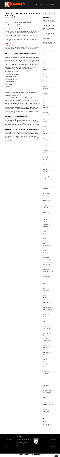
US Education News (47, 390)
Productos (47, 4)
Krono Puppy (53, 444)
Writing (44, 402)
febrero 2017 (45, 74)
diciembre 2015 (46, 107)
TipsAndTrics (45, 373)
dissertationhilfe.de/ (8, 43)
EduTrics (45, 285)
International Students (47, 314)
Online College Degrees (47, 326)
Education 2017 (46, 252)
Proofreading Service (47, 333)
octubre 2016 (45, 83)
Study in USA (45, 354)
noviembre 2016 (46, 81)
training (44, 380)
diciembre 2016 (46, 79)
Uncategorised (46, 385)
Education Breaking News (48, 259)
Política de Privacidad (8, 439)
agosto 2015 (45, 117)
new (44, 321)
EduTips (44, 283)
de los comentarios (47, 424)
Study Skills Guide (46, 357)
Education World (46, 274)
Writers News (45, 397)
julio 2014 (45, 147)
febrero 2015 (45, 131)
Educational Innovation (47, 278)
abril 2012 (45, 178)
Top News (45, 378)
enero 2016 (45, 105)
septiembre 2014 (46, 143)
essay (44, 288)
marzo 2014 (45, 157)
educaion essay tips (47, 245)
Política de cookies (50, 455)
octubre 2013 (45, 166)
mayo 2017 (45, 67)
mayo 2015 (45, 124)
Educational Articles (47, 276)
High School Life (46, 304)
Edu (44, 233)
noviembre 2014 (46, 138)
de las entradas (47, 422)
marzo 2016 (45, 100)
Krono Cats (53, 439)
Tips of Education (46, 371)
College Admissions (47, 219)
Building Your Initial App (47, 38)
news (44, 323)
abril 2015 (45, 126)
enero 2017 (45, 76)
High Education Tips (47, 302)
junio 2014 (45, 150)
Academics (45, 195)
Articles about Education (47, 200)
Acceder (44, 421)
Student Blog (45, 342)
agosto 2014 (45, 145)
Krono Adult (53, 446)
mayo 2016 (45, 95)
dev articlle (45, 231)
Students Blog (45, 349)
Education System (46, 269)
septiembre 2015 (46, 114)
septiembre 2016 (46, 86)
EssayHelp (45, 295)
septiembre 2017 (46, 57)
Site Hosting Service (47, 340)
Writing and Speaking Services (48, 404)
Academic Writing (46, 193)
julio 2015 (45, 119)
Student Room (46, 345)
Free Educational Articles (47, 300)
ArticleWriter (45, 202)
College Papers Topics (47, 224)
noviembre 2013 (46, 164)
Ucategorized (45, 383)
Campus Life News (46, 212)
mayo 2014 (45, 152)
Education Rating (46, 264)
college (44, 217)
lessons (44, 319)
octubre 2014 (45, 140)
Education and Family (47, 255)
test (44, 366)
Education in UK (46, 262)
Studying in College (46, 361)
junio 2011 (45, 181)
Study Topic (45, 359)
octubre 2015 (45, 112)
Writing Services (46, 411)
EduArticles (45, 240)
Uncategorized (46, 387)
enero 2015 (45, 133)
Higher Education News (47, 309)
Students (45, 347)
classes (44, 214)
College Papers (46, 221)
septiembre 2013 (46, 169)
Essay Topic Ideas (46, 290)
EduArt (44, 238)
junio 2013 (45, 171)
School (44, 335)
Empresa (41, 4)
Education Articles (46, 257)
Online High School (46, 330)
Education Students (46, 266)
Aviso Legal (7, 437)
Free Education (46, 297)
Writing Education (46, 406)
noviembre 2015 (46, 109)
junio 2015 (45, 121)
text (44, 368)
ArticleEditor (45, 198)
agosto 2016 (45, 88)
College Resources (46, 226)
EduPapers (45, 281)
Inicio (36, 4)
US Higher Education (47, 392)
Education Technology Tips (48, 271)
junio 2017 (45, 64)
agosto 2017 (45, 60)
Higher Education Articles (47, 307)
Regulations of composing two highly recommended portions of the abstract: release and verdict (49, 22)
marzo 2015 (45, 128)
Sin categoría (45, 338)
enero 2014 (45, 162)
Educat (44, 247)
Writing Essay (45, 409)
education (45, 250)
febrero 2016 (45, 102)
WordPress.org (46, 425)
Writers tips (45, 399)
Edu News (45, 236)
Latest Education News (47, 316)
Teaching (45, 364)
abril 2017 (45, 69)
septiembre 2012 (46, 176)
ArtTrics (44, 205)
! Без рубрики (45, 188)
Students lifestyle (46, 352)
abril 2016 (45, 98)
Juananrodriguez (16, 17)
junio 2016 (45, 93)
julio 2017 (45, 62)
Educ (44, 243)
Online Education (46, 328)
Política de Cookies (8, 441)
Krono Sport (53, 441)
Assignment (45, 207)
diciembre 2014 (46, 136)
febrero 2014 (45, 159)
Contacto (53, 4)
